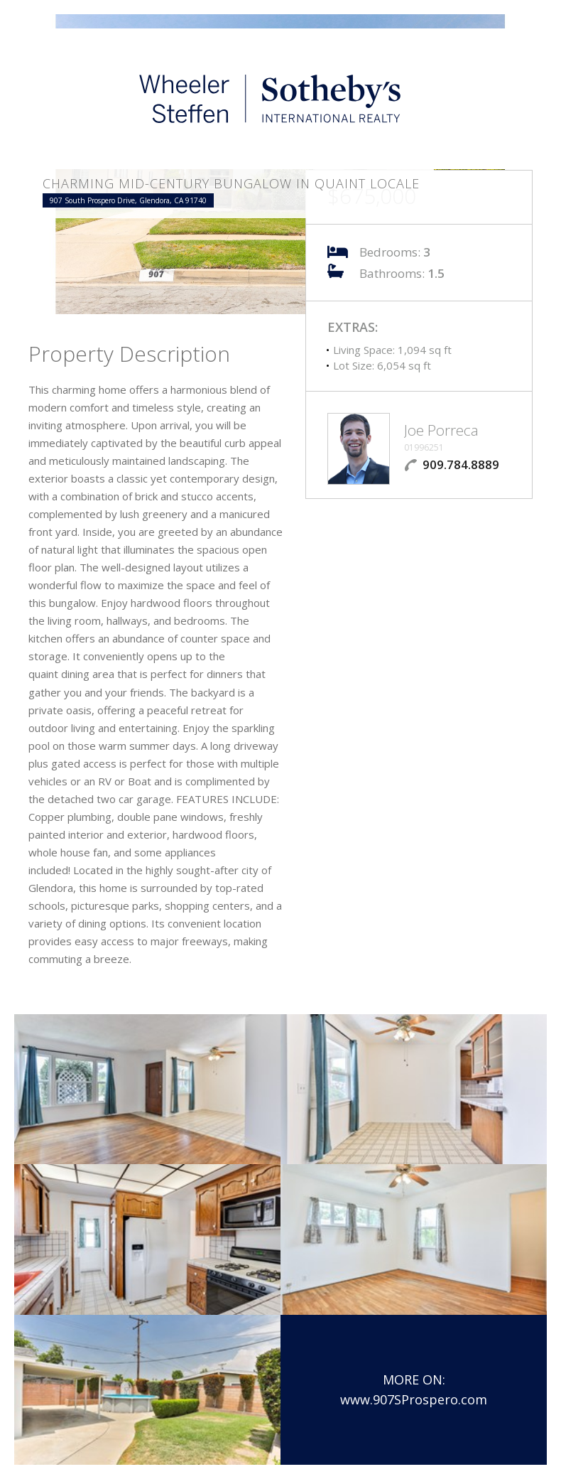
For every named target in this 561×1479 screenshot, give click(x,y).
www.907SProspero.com (413, 1399)
